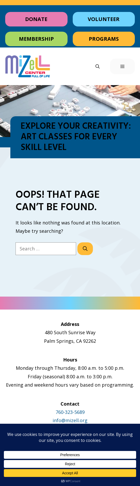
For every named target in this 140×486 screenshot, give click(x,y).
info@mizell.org (70, 420)
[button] (97, 66)
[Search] (85, 248)
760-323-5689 (70, 412)
